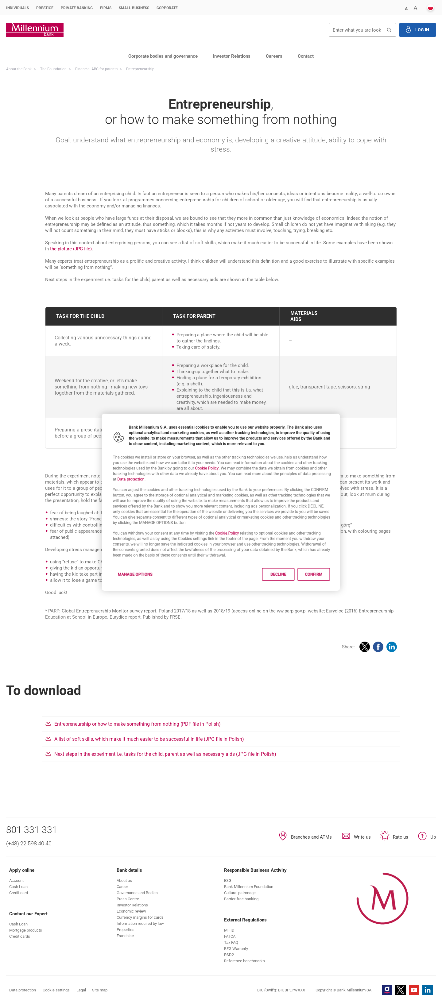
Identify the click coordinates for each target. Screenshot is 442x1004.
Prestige (44, 8)
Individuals (17, 8)
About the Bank (19, 69)
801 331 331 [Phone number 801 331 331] (31, 829)
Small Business (134, 8)
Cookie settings (56, 990)
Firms (105, 8)
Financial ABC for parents (96, 69)
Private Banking (77, 8)
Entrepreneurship (140, 69)
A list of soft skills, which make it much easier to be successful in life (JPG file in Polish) (179, 739)
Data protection (110, 474)
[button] (406, 8)
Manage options (115, 590)
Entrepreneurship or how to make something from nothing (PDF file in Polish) (167, 724)
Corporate (167, 8)
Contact (306, 56)
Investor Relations (231, 56)
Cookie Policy (203, 460)
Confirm (335, 590)
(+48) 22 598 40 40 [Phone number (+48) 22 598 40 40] (29, 843)
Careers (274, 56)
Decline (291, 590)
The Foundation (53, 69)
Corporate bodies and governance (163, 56)
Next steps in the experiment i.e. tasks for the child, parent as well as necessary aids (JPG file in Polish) (195, 754)
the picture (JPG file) (71, 249)
